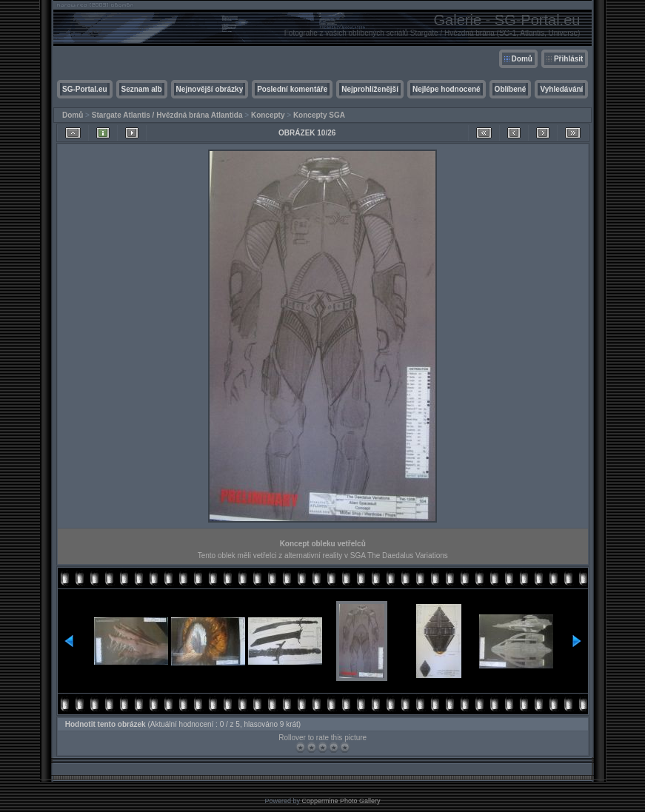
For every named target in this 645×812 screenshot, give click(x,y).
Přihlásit (568, 59)
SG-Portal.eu (84, 89)
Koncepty (268, 115)
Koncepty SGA (319, 115)
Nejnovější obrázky (210, 89)
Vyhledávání (561, 89)
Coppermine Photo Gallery (340, 801)
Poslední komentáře (292, 89)
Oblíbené (511, 89)
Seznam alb (141, 89)
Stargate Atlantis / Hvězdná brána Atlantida (167, 115)
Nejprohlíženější (369, 89)
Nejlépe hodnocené (446, 89)
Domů (522, 59)
